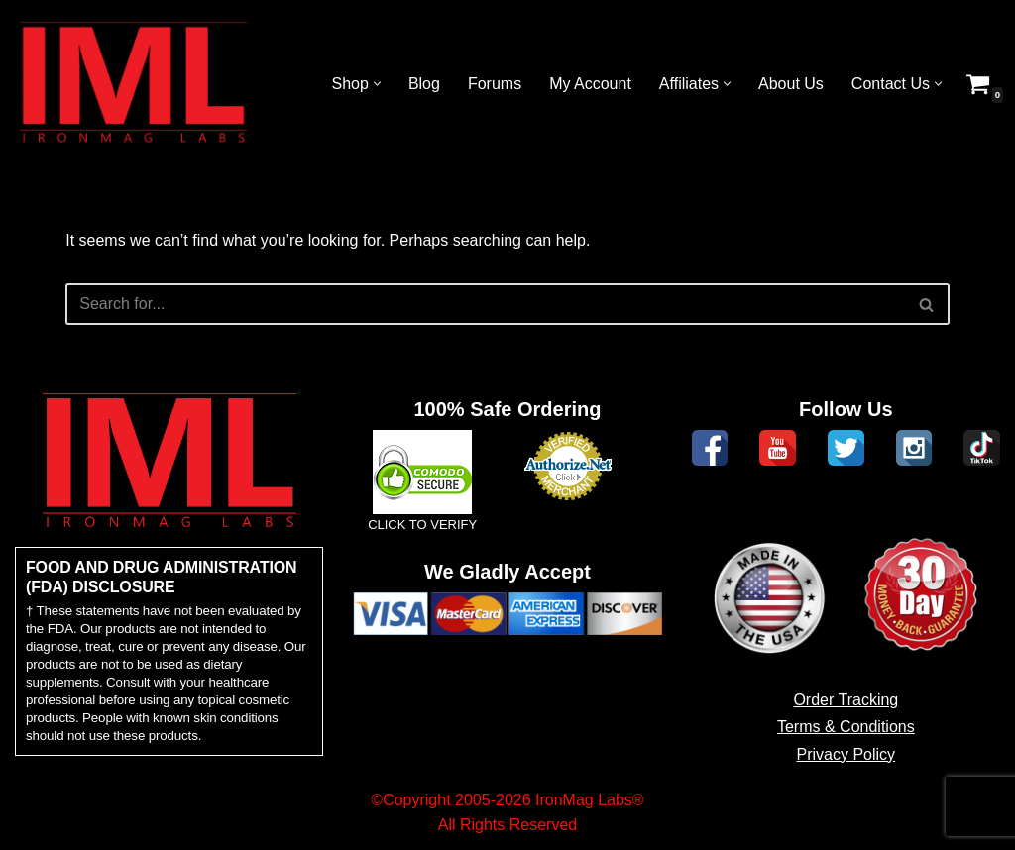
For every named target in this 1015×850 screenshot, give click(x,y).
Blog (424, 83)
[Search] (485, 304)
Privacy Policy (846, 754)
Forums (494, 83)
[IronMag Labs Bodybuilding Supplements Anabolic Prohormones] (134, 84)
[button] (377, 83)
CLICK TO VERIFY (422, 524)
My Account (590, 83)
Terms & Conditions (846, 726)
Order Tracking (845, 699)
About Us (791, 83)
